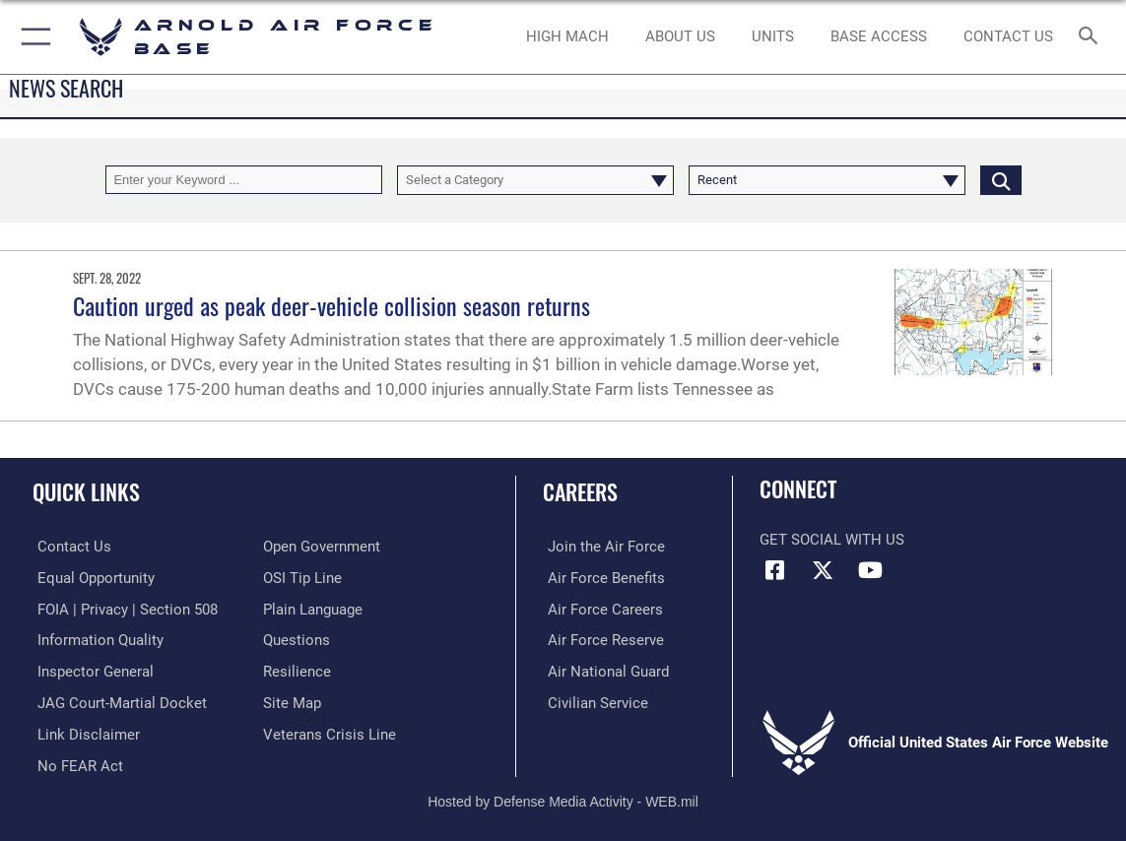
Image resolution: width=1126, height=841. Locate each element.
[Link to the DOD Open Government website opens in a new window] (321, 546)
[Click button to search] (1001, 179)
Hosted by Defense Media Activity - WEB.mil (563, 798)
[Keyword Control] (243, 179)
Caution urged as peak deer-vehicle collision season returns (331, 305)
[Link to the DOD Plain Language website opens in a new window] (313, 607)
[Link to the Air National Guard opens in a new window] (603, 670)
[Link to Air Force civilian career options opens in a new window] (593, 700)
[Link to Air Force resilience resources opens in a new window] (297, 670)
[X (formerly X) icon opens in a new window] (822, 570)
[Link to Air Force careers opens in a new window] (600, 607)
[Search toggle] (1091, 37)
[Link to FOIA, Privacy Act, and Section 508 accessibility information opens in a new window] (123, 607)
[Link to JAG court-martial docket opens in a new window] (117, 700)
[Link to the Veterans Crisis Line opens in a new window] (329, 732)
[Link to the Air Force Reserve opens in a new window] (601, 639)
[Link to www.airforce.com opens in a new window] (601, 546)
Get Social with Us (832, 540)
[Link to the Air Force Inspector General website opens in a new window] (91, 670)
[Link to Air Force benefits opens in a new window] (601, 577)
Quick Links (86, 491)
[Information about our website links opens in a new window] (84, 732)
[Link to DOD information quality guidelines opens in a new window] (96, 639)
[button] (32, 37)
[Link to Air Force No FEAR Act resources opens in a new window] (75, 762)
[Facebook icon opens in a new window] (774, 570)
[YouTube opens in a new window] (870, 570)
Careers (580, 491)
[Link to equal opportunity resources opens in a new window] (91, 577)
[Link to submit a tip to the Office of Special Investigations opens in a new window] (302, 577)
